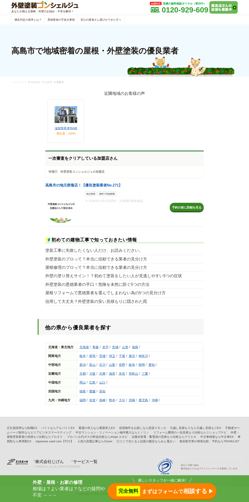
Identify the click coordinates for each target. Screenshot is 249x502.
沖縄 (155, 400)
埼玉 (112, 356)
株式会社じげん (49, 461)
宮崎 (132, 400)
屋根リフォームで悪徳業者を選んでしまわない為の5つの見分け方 (105, 293)
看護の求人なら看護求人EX (97, 428)
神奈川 (143, 356)
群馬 (92, 356)
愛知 (151, 365)
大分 (122, 400)
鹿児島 (143, 400)
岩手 (105, 347)
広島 (92, 382)
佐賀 (92, 400)
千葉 (122, 356)
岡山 (82, 382)
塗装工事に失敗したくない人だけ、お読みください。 (94, 250)
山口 (102, 382)
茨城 (102, 356)
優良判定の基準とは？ (28, 19)
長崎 (102, 400)
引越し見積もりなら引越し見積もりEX (195, 428)
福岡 (82, 400)
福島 (135, 347)
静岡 (142, 365)
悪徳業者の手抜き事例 (61, 19)
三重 (145, 373)
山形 (125, 347)
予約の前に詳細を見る (186, 207)
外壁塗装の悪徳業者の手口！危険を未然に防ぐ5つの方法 (97, 284)
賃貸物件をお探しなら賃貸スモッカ (142, 428)
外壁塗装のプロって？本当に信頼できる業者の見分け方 (96, 259)
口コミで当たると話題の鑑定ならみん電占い (146, 441)
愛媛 (92, 391)
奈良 (122, 373)
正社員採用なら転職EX (22, 428)
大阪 (92, 373)
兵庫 (102, 373)
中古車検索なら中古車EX (217, 436)
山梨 (112, 365)
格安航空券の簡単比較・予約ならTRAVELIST (209, 441)
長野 (122, 365)
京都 (82, 373)
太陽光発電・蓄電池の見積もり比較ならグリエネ (164, 436)
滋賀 (112, 373)
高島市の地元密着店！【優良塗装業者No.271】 (83, 185)
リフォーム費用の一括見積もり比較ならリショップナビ (190, 432)
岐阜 (132, 365)
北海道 (84, 347)
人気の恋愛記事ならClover (95, 441)
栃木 (82, 356)
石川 (102, 365)
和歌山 (133, 373)
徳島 (82, 391)
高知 (102, 391)
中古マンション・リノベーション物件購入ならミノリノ (112, 432)
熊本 (112, 400)
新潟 (82, 365)
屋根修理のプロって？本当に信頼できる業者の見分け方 (96, 267)
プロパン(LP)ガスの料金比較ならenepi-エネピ (97, 436)
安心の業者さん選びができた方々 (101, 19)
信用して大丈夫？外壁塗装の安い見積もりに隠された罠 (96, 301)
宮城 (115, 347)
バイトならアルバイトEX (57, 428)
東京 (132, 356)
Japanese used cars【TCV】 (54, 441)
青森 (95, 347)
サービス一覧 (85, 461)
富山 (92, 365)
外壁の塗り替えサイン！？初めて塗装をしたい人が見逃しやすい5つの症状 (113, 276)
